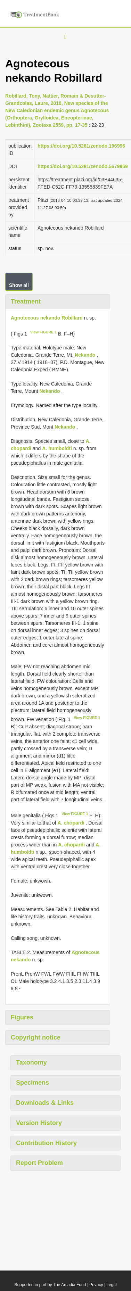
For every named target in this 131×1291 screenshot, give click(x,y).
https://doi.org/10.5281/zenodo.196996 (81, 146)
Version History (39, 1122)
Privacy (96, 1284)
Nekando (85, 355)
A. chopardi (71, 823)
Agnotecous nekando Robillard (47, 318)
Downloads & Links (45, 1102)
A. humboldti (57, 448)
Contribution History (46, 1143)
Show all (19, 285)
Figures (22, 1017)
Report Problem (39, 1162)
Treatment (26, 301)
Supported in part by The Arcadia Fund (50, 1284)
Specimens (32, 1082)
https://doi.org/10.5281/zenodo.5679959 (83, 166)
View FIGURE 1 (43, 332)
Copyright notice (35, 1037)
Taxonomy (31, 1062)
